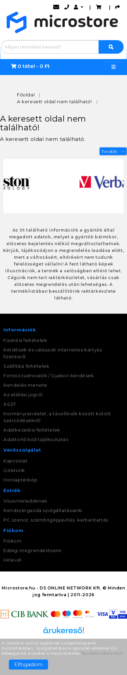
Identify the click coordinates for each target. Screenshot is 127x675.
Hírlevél (12, 560)
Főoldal (26, 94)
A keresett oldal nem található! (54, 101)
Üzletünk (14, 470)
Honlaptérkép (20, 479)
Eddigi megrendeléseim (32, 550)
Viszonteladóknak (25, 501)
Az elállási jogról (23, 394)
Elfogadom (28, 664)
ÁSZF (9, 404)
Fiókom (12, 541)
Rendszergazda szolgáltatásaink (42, 510)
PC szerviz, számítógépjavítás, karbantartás (55, 520)
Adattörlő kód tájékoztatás (35, 439)
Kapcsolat (15, 460)
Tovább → (113, 151)
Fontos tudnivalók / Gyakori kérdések (48, 375)
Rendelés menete (25, 385)
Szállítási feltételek (26, 366)
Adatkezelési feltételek (31, 430)
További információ (102, 653)
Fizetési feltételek (25, 340)
